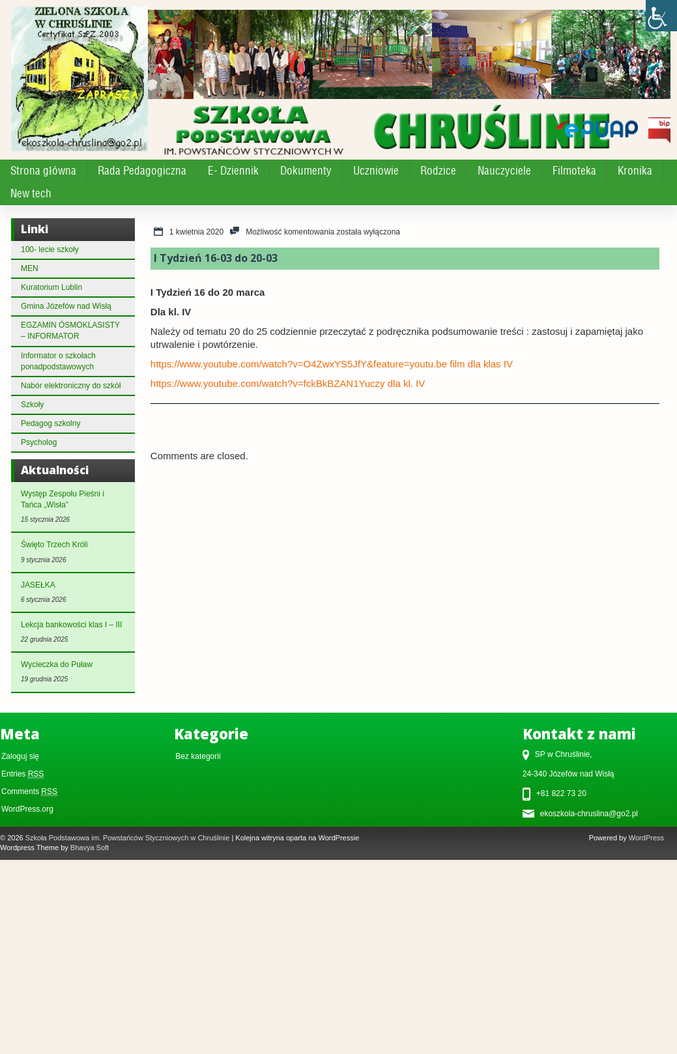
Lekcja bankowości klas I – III (71, 624)
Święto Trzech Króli (54, 544)
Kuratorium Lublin (51, 287)
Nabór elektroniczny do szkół (71, 385)
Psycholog (39, 442)
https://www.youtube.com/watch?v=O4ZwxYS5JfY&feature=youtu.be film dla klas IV (332, 363)
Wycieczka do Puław (57, 664)
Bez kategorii (197, 756)
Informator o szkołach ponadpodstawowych (58, 361)
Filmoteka (574, 171)
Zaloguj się (20, 756)
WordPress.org (27, 809)
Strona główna (43, 171)
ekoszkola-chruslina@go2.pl (589, 813)
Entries (22, 774)
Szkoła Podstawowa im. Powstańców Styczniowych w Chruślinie (127, 838)
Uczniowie (376, 171)
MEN (29, 268)
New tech (30, 193)
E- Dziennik (233, 171)
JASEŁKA (38, 585)
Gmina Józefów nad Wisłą (66, 306)
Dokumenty (306, 171)
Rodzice (438, 171)
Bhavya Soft (89, 847)
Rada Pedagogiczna (142, 171)
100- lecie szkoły (50, 249)
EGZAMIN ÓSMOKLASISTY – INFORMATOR (70, 330)
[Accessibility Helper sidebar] (661, 15)
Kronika (635, 171)
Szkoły (32, 404)
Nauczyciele (504, 171)
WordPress (646, 838)
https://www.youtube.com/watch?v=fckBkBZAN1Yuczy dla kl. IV (288, 383)
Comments (29, 792)
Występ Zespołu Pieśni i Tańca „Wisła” (62, 499)
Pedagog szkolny (50, 423)
